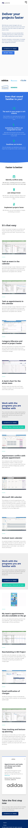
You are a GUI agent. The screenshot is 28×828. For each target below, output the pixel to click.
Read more (7, 775)
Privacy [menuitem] (4, 825)
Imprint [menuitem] (5, 822)
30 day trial (8, 52)
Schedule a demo (10, 49)
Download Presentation (13, 427)
